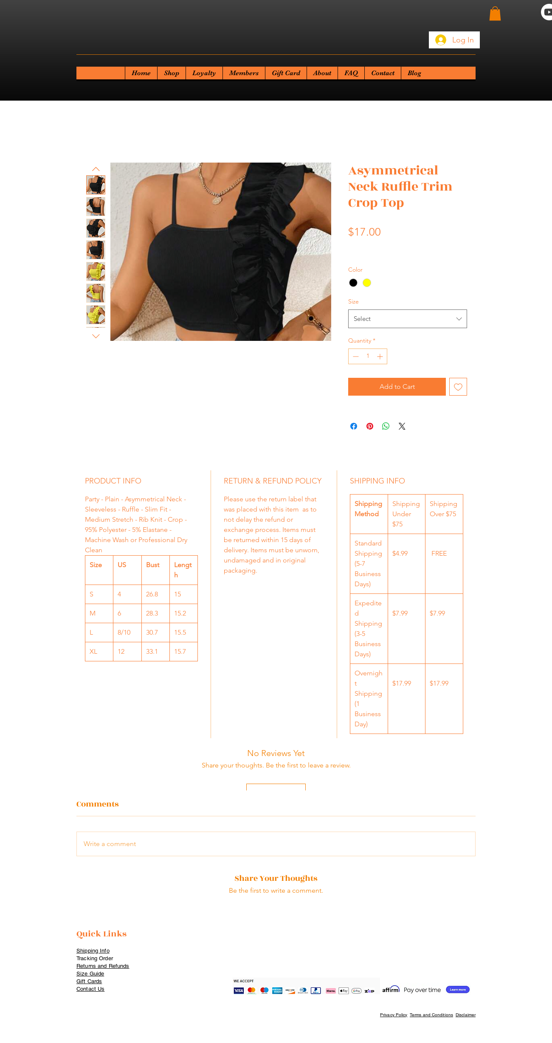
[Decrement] (354, 356)
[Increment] (380, 356)
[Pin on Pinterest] (370, 426)
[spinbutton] (367, 356)
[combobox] (407, 318)
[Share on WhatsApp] (386, 426)
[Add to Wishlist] (458, 387)
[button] (495, 13)
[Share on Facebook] (354, 426)
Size (353, 301)
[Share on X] (402, 426)
